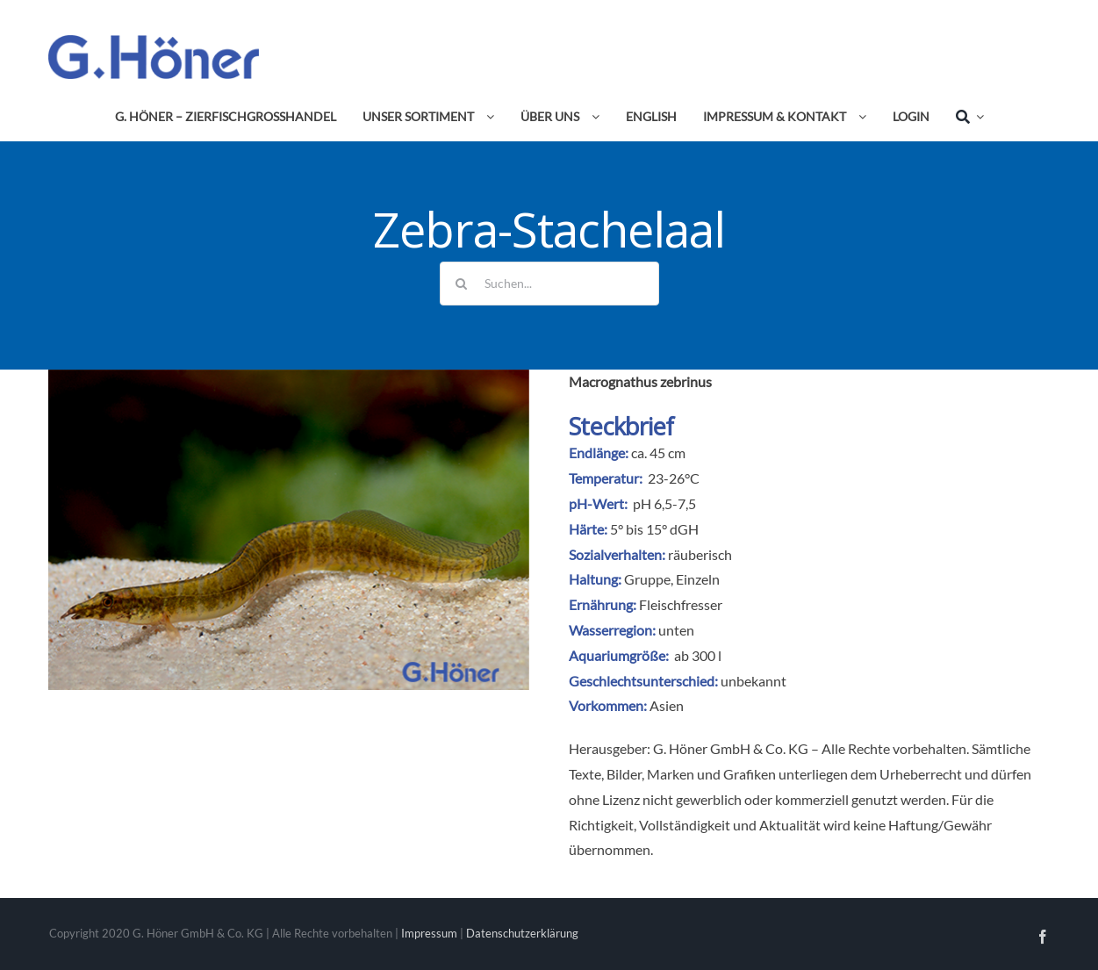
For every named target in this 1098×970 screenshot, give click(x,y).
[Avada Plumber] (153, 41)
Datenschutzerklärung (522, 933)
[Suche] (963, 116)
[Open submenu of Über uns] (592, 116)
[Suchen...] (549, 283)
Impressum (429, 933)
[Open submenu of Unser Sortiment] (487, 116)
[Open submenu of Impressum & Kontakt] (859, 116)
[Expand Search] (977, 116)
